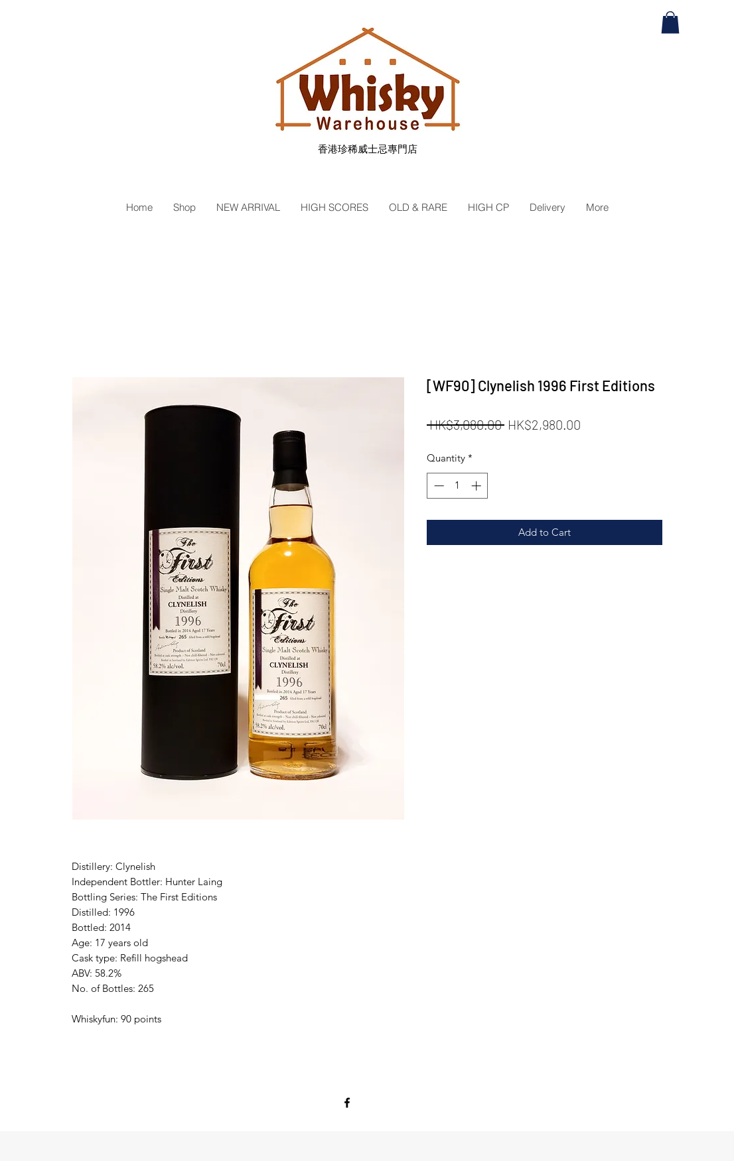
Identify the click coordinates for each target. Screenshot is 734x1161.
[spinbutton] (458, 485)
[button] (670, 22)
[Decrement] (438, 485)
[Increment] (477, 485)
